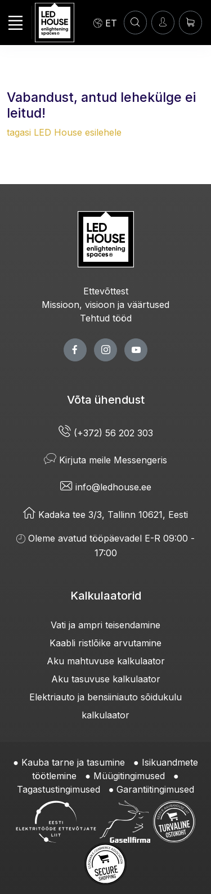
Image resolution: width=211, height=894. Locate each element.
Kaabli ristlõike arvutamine (105, 643)
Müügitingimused (129, 775)
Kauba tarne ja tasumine (73, 762)
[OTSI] (135, 22)
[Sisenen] (162, 22)
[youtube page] (135, 349)
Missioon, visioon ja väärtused (105, 304)
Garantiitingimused (155, 789)
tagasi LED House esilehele (64, 132)
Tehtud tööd (106, 318)
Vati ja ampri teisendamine (105, 625)
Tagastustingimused (58, 789)
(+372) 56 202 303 (106, 433)
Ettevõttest (105, 291)
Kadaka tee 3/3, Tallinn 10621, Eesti (105, 514)
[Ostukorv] (190, 22)
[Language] (105, 22)
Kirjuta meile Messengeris (105, 460)
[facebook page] (75, 349)
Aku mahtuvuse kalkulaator (106, 661)
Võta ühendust (106, 399)
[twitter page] (105, 349)
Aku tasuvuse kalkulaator (105, 679)
